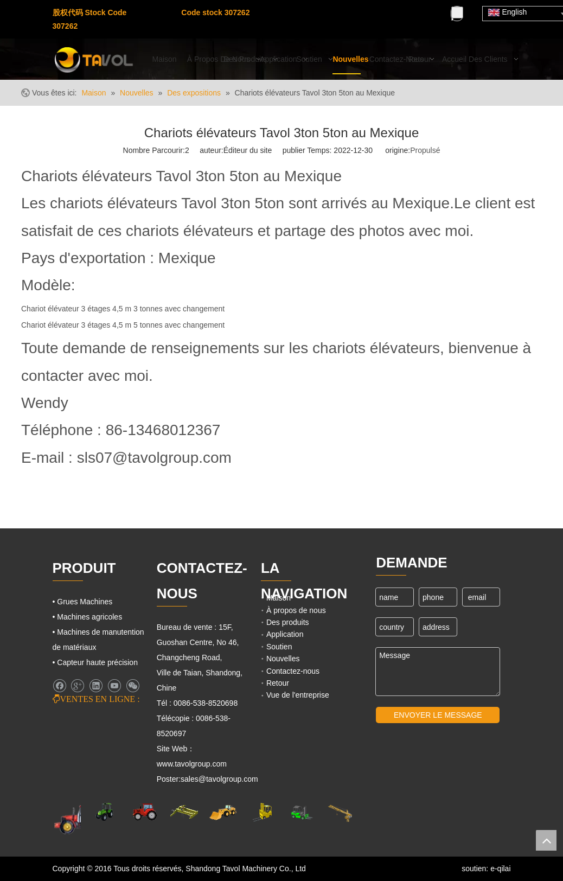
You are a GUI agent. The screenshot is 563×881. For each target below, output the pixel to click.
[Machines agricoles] (78, 819)
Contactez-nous (292, 671)
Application (285, 634)
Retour (277, 683)
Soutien (279, 646)
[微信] (132, 686)
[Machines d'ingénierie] (223, 812)
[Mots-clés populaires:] (457, 12)
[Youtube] (145, 27)
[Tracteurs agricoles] (145, 812)
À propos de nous (296, 610)
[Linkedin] (96, 686)
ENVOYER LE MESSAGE (438, 715)
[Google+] (77, 686)
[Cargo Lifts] (262, 812)
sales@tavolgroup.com (219, 779)
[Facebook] (145, 13)
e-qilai (500, 868)
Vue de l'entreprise (297, 695)
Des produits (287, 622)
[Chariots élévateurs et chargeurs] (301, 812)
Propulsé (425, 150)
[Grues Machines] (184, 812)
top (546, 840)
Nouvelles (282, 658)
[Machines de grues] (340, 812)
